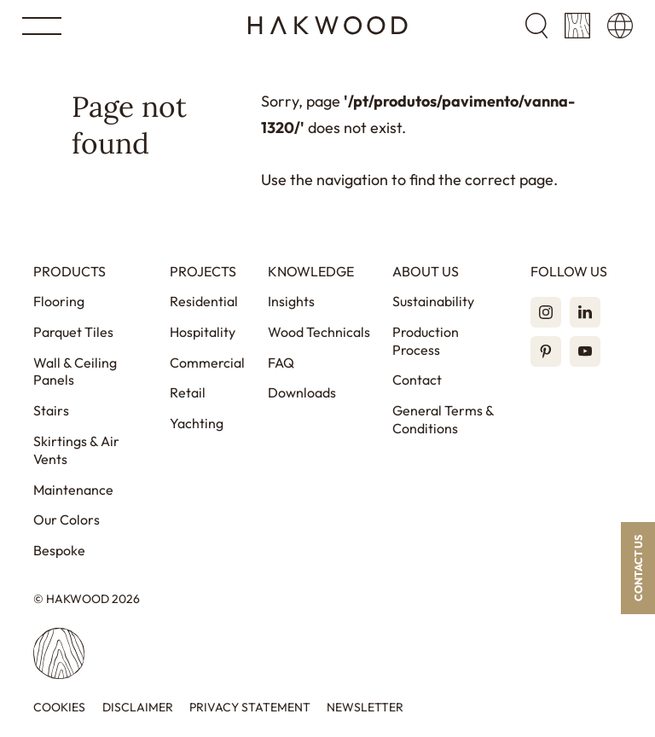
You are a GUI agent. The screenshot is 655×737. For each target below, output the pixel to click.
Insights (291, 301)
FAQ (281, 362)
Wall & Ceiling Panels (75, 371)
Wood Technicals (319, 331)
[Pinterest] (545, 351)
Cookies (59, 707)
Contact (417, 379)
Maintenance (73, 489)
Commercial (207, 362)
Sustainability (433, 301)
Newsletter (365, 707)
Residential (204, 301)
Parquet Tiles (73, 331)
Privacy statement (249, 707)
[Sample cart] (577, 25)
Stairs (51, 410)
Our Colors (66, 519)
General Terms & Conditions (443, 419)
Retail (188, 392)
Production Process (425, 340)
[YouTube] (585, 351)
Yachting (196, 423)
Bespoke (59, 550)
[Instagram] (545, 312)
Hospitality (202, 331)
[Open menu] (41, 26)
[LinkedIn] (585, 312)
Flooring (58, 301)
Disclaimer (137, 707)
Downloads (302, 392)
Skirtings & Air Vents (76, 449)
